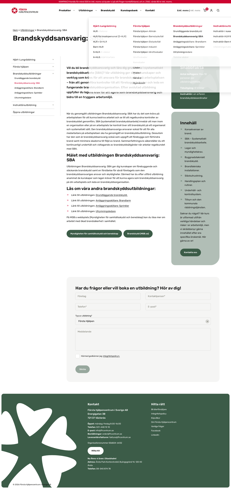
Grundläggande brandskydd (27, 78)
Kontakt (150, 10)
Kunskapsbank (129, 10)
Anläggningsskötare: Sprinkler (28, 93)
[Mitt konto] (210, 10)
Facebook (155, 430)
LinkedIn (155, 435)
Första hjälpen (21, 66)
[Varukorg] (203, 10)
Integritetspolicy (158, 413)
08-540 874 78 (103, 468)
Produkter (65, 10)
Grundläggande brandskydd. (112, 195)
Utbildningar (86, 10)
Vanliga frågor (157, 426)
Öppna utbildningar (24, 112)
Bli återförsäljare (159, 409)
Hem (15, 30)
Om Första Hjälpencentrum (163, 422)
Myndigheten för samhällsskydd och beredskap (94, 233)
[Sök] (217, 10)
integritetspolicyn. (111, 356)
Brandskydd (108, 10)
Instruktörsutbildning (24, 105)
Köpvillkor (155, 418)
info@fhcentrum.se (105, 430)
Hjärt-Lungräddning (24, 59)
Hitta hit (95, 450)
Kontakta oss (190, 252)
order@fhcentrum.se (112, 434)
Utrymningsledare (22, 97)
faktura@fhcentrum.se (120, 437)
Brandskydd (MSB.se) (138, 233)
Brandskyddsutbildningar (27, 73)
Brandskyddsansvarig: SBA (27, 83)
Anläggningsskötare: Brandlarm (29, 88)
